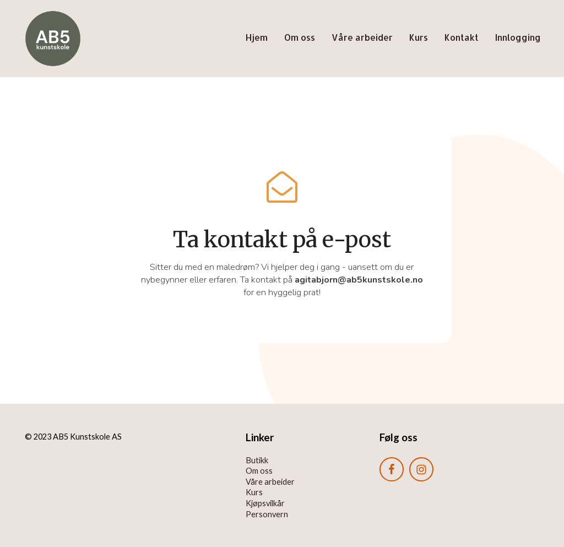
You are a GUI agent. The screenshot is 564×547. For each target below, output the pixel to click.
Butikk (257, 460)
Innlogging (518, 37)
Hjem (257, 37)
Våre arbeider (362, 37)
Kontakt (461, 37)
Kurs (418, 37)
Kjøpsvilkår (265, 503)
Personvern (267, 514)
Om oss (299, 37)
